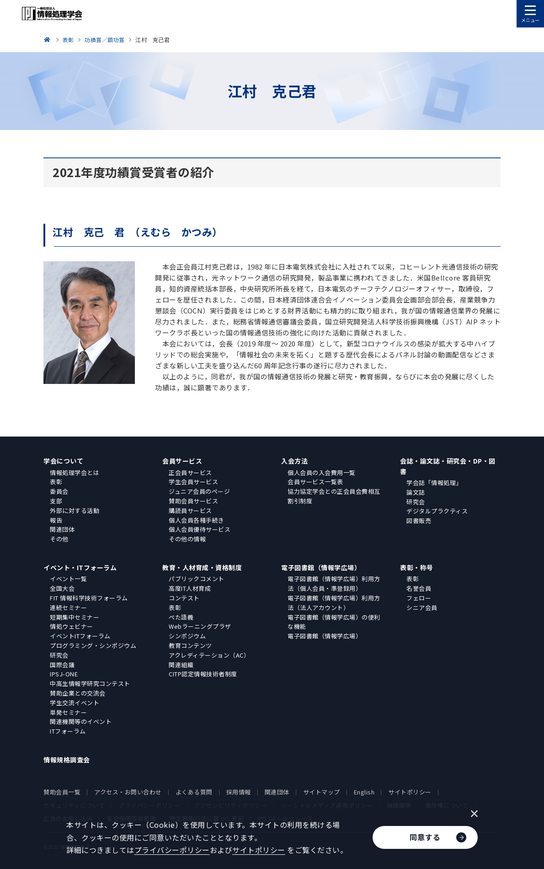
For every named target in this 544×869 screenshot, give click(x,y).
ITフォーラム (68, 731)
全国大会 (62, 588)
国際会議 (62, 664)
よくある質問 (194, 792)
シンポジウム (187, 636)
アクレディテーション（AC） (209, 655)
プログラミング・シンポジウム (93, 645)
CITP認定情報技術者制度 (203, 673)
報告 (56, 520)
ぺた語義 (181, 617)
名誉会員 (418, 588)
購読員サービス (190, 510)
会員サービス (182, 460)
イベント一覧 (68, 578)
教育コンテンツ (190, 645)
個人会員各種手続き (196, 520)
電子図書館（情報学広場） (321, 567)
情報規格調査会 (66, 759)
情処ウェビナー (71, 626)
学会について (63, 460)
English (364, 792)
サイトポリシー (410, 792)
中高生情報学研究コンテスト (90, 683)
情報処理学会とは (74, 472)
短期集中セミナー (74, 617)
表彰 (56, 481)
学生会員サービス (193, 481)
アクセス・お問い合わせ (128, 792)
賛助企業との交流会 (78, 693)
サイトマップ (321, 792)
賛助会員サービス (193, 501)
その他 (59, 538)
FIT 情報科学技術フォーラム (89, 598)
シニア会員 (421, 607)
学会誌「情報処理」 (434, 482)
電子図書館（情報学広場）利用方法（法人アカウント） (334, 603)
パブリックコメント (196, 578)
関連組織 (181, 664)
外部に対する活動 (74, 510)
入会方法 (294, 460)
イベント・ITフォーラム (80, 567)
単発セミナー (68, 712)
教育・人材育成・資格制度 (202, 567)
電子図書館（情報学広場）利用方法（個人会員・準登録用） (334, 583)
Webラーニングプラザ (200, 626)
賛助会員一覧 (61, 792)
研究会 (415, 501)
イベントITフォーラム (80, 636)
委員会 (59, 491)
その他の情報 (187, 538)
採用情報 (238, 792)
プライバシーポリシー (172, 849)
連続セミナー (68, 607)
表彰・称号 (416, 567)
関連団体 (62, 529)
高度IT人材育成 (190, 588)
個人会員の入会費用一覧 (322, 472)
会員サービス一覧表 (315, 481)
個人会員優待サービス (199, 529)
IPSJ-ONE (64, 673)
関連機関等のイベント (81, 721)
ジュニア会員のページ (199, 491)
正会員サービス (190, 472)
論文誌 (415, 492)
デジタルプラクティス (437, 511)
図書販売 (418, 520)
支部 (56, 501)
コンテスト (184, 598)
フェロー (418, 598)
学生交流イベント (74, 702)
